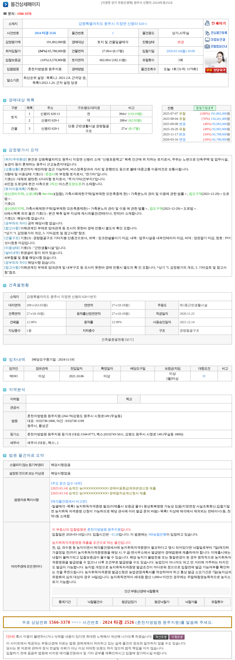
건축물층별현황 (117, 339)
